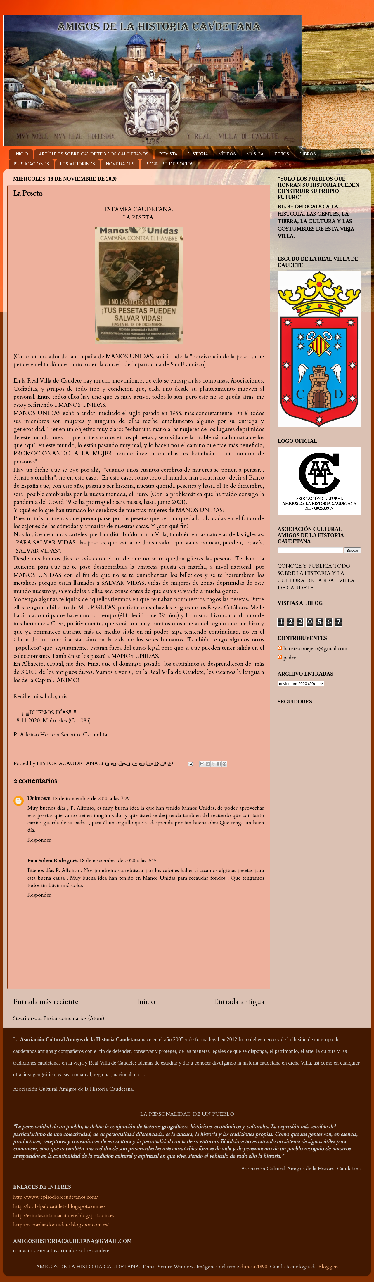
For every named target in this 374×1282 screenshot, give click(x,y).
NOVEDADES (120, 164)
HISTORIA (198, 154)
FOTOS (281, 154)
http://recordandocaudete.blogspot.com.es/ (61, 1225)
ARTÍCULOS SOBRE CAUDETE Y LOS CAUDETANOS (93, 154)
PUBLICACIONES (31, 164)
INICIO (21, 154)
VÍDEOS (227, 154)
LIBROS (308, 154)
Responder (39, 840)
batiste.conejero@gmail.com (315, 649)
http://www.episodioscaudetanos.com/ (55, 1197)
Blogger (327, 1266)
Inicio (146, 1002)
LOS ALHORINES (77, 164)
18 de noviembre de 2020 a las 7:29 (91, 798)
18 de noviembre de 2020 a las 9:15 (118, 860)
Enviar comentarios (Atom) (73, 1018)
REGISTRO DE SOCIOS (169, 164)
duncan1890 (253, 1266)
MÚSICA (255, 154)
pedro (290, 658)
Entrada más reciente (45, 1002)
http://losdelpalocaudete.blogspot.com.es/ (59, 1206)
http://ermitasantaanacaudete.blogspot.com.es (63, 1215)
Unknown (39, 798)
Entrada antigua (239, 1002)
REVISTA (168, 154)
